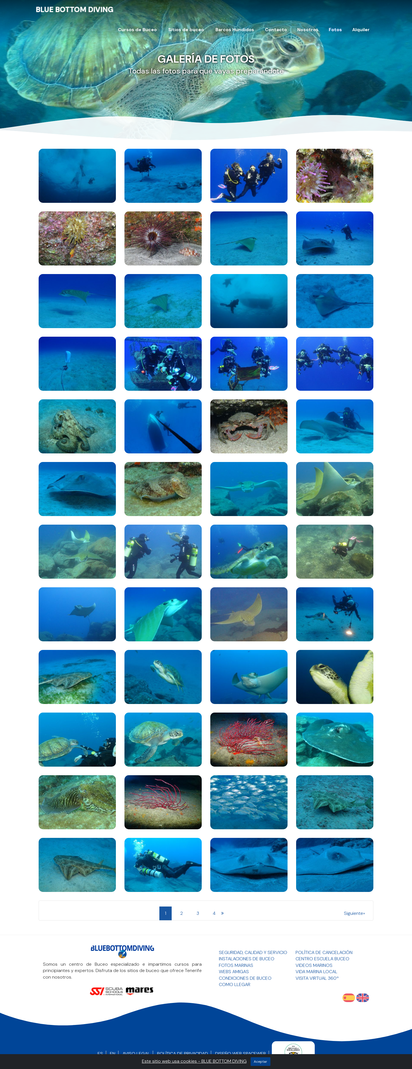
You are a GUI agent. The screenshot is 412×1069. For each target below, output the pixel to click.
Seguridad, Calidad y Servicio (253, 952)
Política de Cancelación (324, 952)
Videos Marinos (314, 965)
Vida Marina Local (316, 972)
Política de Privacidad (182, 1054)
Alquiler (361, 30)
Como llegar (234, 984)
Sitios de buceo (186, 30)
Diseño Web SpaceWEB (240, 1054)
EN (112, 1054)
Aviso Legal (136, 1054)
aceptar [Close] (260, 1061)
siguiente (353, 913)
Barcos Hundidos (234, 30)
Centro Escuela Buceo (322, 959)
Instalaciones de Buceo (246, 959)
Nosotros (307, 30)
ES (100, 1054)
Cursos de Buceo (137, 30)
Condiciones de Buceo (245, 978)
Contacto (276, 30)
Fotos (335, 30)
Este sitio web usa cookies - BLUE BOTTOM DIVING (194, 1061)
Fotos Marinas (236, 965)
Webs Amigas (234, 972)
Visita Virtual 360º (317, 978)
